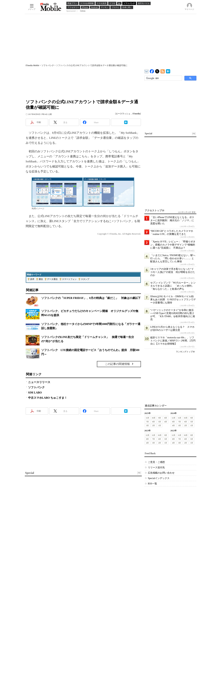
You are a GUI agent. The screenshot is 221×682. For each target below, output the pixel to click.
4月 (165, 422)
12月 (173, 418)
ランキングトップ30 (185, 351)
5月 (159, 422)
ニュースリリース (39, 382)
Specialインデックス (159, 478)
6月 (153, 422)
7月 (147, 422)
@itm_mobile (157, 70)
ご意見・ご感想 (156, 462)
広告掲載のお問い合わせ (161, 473)
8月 (165, 418)
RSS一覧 (152, 483)
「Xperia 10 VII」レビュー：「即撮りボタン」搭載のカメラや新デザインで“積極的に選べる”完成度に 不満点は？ (172, 244)
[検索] (163, 78)
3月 (147, 425)
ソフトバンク (47, 65)
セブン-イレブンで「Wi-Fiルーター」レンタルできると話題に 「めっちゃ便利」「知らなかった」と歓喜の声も (173, 285)
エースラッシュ (123, 113)
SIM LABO (35, 392)
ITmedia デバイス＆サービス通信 (146, 70)
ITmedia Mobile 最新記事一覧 (163, 70)
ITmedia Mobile (32, 65)
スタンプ (85, 279)
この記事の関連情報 (117, 363)
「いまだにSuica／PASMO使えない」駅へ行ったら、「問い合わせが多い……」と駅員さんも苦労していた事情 (172, 258)
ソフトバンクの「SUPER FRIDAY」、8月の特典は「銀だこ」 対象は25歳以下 (91, 297)
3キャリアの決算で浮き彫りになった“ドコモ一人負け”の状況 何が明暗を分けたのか (172, 272)
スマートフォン (69, 279)
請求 (32, 279)
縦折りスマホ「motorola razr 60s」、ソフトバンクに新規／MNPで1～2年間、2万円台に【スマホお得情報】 (173, 340)
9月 (159, 418)
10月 (153, 418)
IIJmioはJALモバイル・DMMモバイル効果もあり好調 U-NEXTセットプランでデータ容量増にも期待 (173, 299)
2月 (153, 425)
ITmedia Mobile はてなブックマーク (168, 70)
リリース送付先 (156, 467)
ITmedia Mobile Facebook (152, 70)
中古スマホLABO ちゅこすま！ (47, 397)
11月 (147, 418)
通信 (41, 279)
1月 (159, 425)
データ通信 (52, 279)
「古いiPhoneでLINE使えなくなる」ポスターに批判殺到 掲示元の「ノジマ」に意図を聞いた (172, 220)
